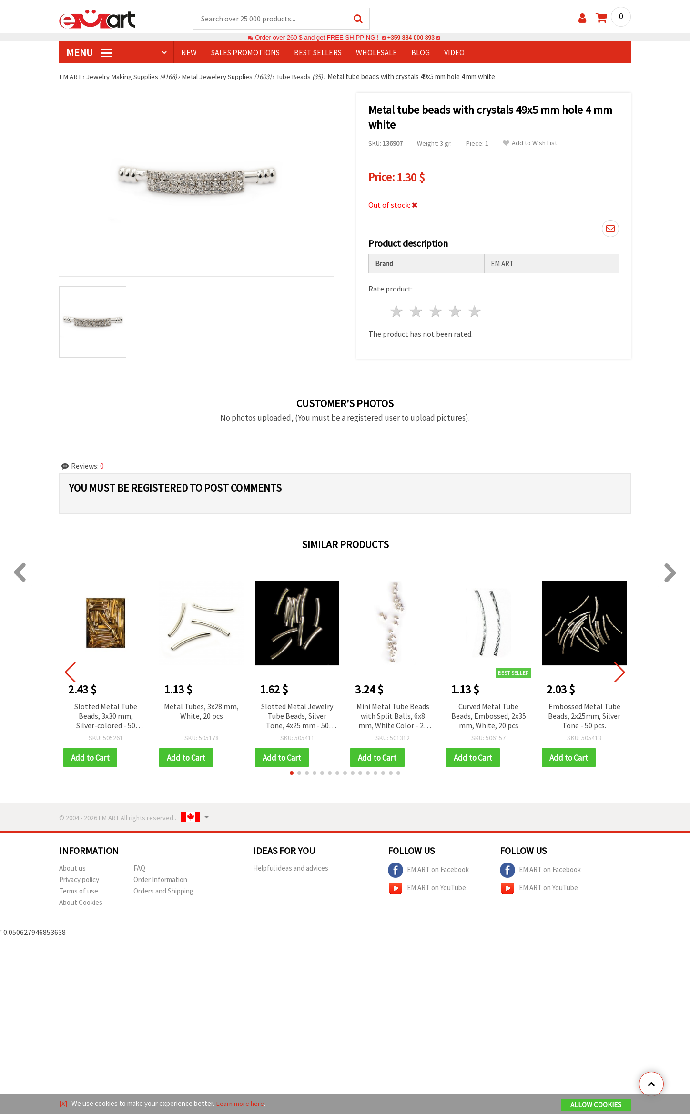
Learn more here (240, 1103)
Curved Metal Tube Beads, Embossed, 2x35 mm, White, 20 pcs (488, 715)
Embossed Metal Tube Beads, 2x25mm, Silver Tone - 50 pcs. (584, 715)
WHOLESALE (376, 53)
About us (72, 868)
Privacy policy (79, 879)
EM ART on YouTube (427, 888)
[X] (63, 1103)
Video (454, 53)
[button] (292, 773)
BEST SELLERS (318, 53)
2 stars (416, 311)
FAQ (139, 868)
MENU (89, 53)
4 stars (455, 311)
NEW (189, 53)
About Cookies (80, 902)
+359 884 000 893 (411, 37)
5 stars (475, 311)
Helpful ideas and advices (290, 868)
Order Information (160, 879)
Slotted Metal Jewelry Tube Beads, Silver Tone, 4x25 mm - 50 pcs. (297, 716)
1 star (397, 311)
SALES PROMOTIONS (245, 53)
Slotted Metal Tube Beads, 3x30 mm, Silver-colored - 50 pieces (105, 716)
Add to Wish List (530, 143)
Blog (420, 53)
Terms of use (78, 890)
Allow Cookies (595, 1105)
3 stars (436, 311)
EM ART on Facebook (428, 870)
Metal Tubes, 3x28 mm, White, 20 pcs (201, 710)
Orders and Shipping (163, 890)
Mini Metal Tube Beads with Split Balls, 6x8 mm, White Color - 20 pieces (392, 716)
